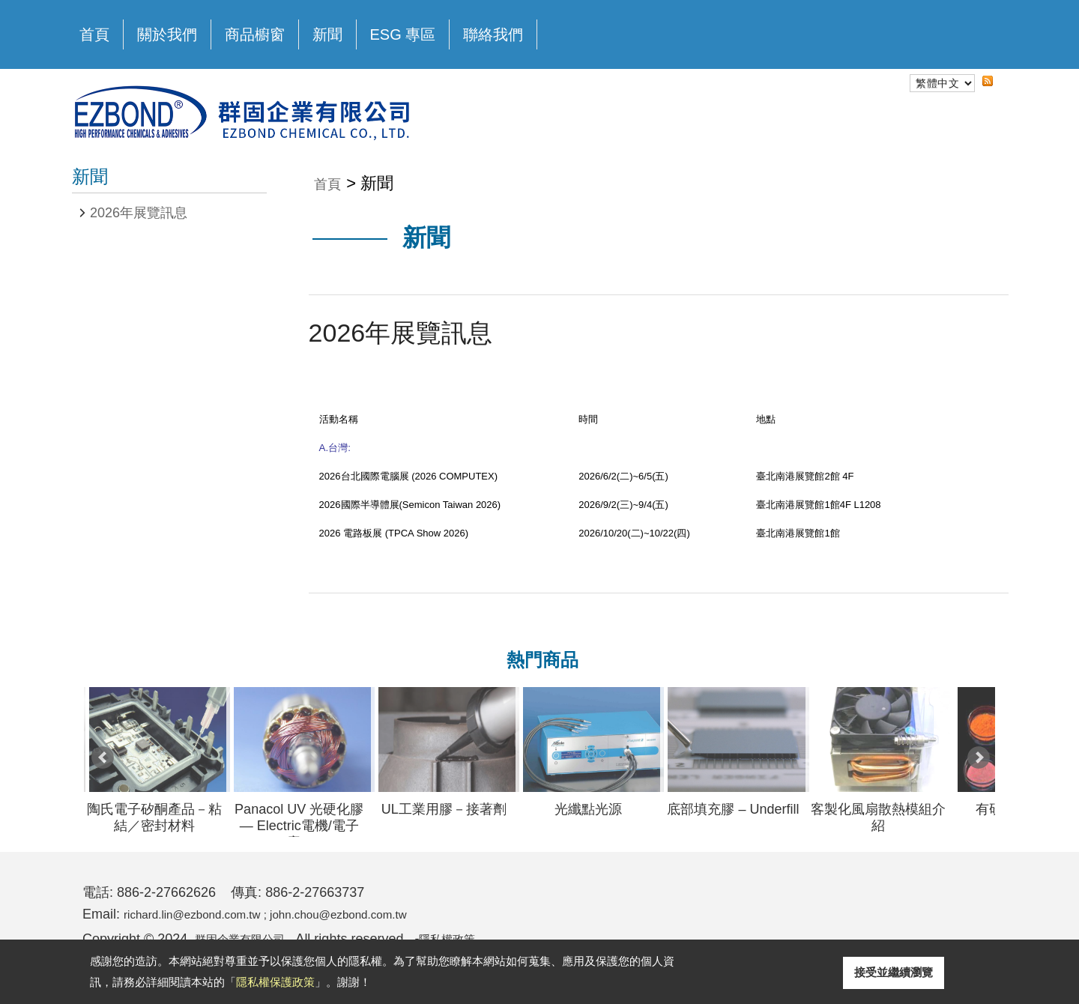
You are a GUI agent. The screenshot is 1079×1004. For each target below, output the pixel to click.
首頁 (94, 34)
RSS (976, 94)
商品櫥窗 (255, 31)
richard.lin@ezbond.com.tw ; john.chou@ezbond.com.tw (292, 914)
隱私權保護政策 (275, 982)
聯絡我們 (493, 34)
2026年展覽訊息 (138, 212)
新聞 (327, 34)
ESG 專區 (403, 34)
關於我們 (167, 31)
